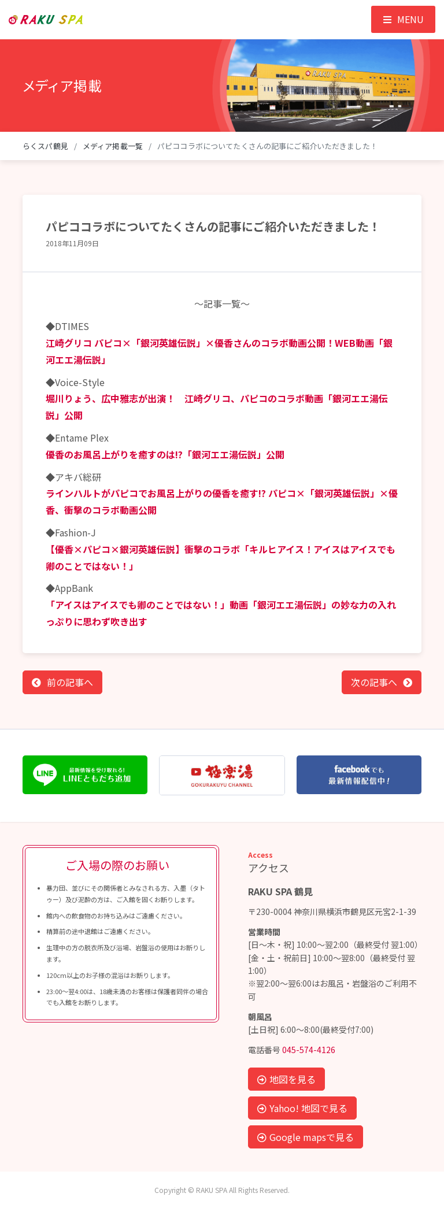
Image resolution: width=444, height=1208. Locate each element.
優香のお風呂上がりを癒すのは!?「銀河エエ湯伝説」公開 (165, 454)
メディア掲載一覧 (113, 145)
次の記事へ (374, 682)
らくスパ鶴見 (45, 145)
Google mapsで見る (305, 1137)
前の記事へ (70, 682)
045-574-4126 (308, 1049)
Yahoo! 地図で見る (302, 1108)
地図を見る (286, 1079)
